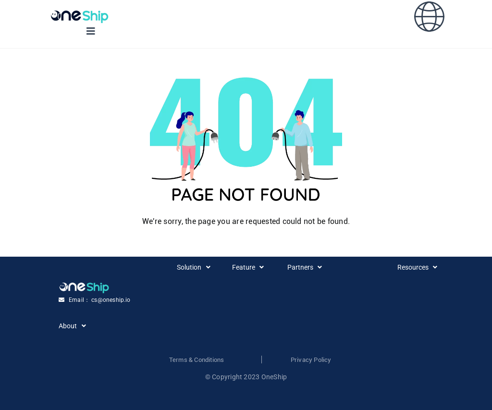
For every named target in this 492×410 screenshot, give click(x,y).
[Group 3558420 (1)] (80, 14)
